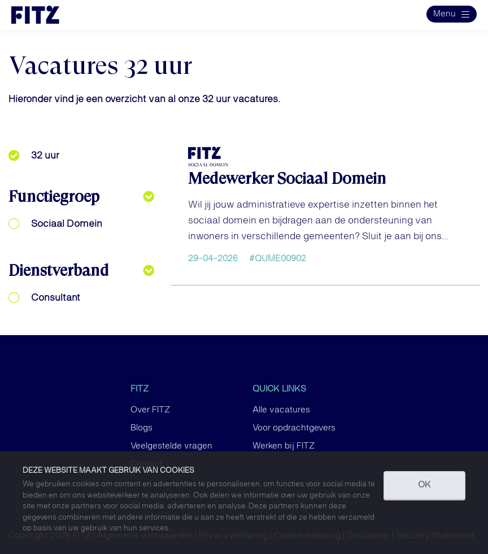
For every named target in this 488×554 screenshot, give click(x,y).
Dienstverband (58, 270)
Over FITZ (150, 410)
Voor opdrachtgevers (294, 428)
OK (424, 485)
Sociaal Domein (66, 224)
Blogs (141, 428)
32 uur (45, 156)
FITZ (139, 389)
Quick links (279, 389)
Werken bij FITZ (283, 446)
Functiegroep (53, 196)
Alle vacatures (281, 410)
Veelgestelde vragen (171, 446)
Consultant (55, 298)
